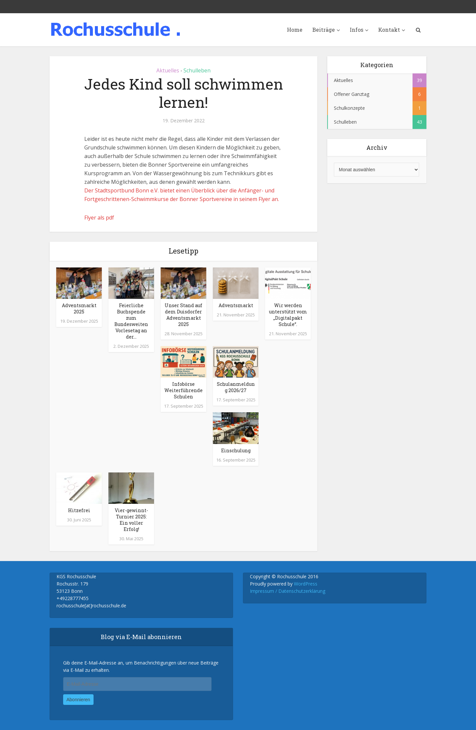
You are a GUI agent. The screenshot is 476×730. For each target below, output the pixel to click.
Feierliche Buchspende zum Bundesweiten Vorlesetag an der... (131, 321)
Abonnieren (78, 699)
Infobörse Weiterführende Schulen (183, 390)
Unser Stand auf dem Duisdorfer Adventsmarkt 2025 (183, 314)
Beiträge (323, 29)
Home (294, 29)
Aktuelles (167, 70)
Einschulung (236, 450)
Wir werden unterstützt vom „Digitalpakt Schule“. (288, 314)
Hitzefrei (79, 510)
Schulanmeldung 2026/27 (236, 387)
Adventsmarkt (235, 305)
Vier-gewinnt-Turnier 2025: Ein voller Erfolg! (131, 519)
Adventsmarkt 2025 (79, 308)
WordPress (305, 584)
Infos (356, 29)
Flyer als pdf (99, 217)
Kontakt (389, 29)
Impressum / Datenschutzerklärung (287, 591)
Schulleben (197, 70)
